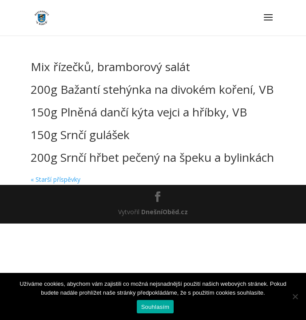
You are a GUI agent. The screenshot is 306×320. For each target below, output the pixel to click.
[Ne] (294, 296)
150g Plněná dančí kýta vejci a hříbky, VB (139, 112)
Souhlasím (155, 307)
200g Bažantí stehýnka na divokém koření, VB (152, 89)
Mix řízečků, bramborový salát (110, 67)
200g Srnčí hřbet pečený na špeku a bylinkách (152, 157)
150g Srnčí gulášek (80, 135)
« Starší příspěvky (55, 179)
